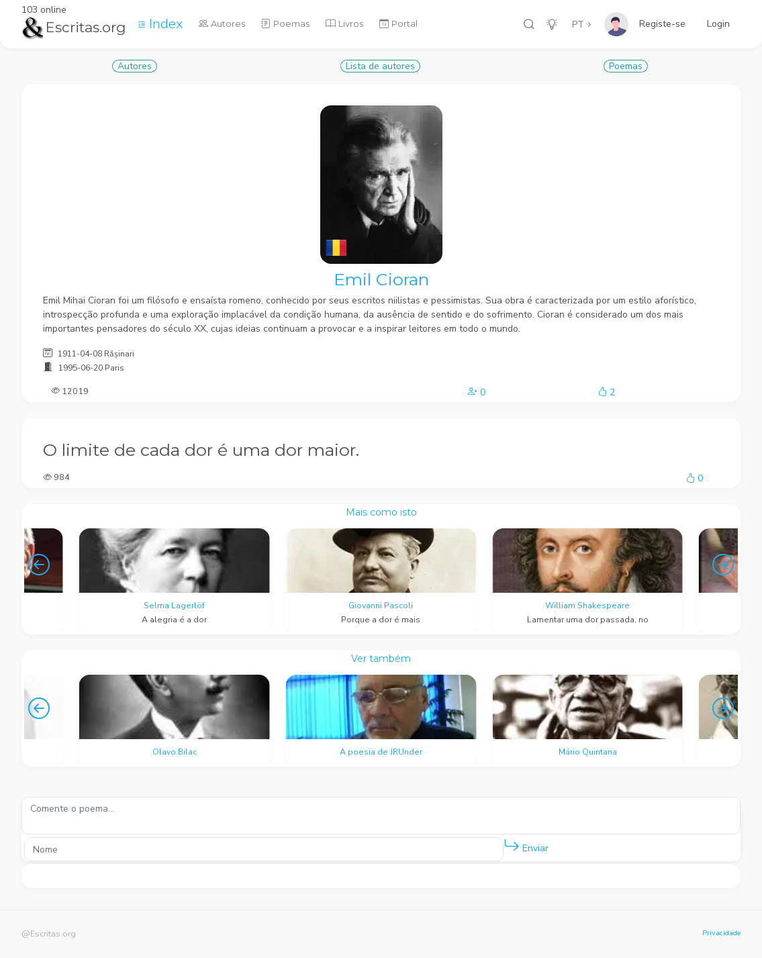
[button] (512, 846)
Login (718, 23)
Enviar (526, 845)
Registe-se (662, 23)
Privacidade (721, 933)
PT (578, 24)
